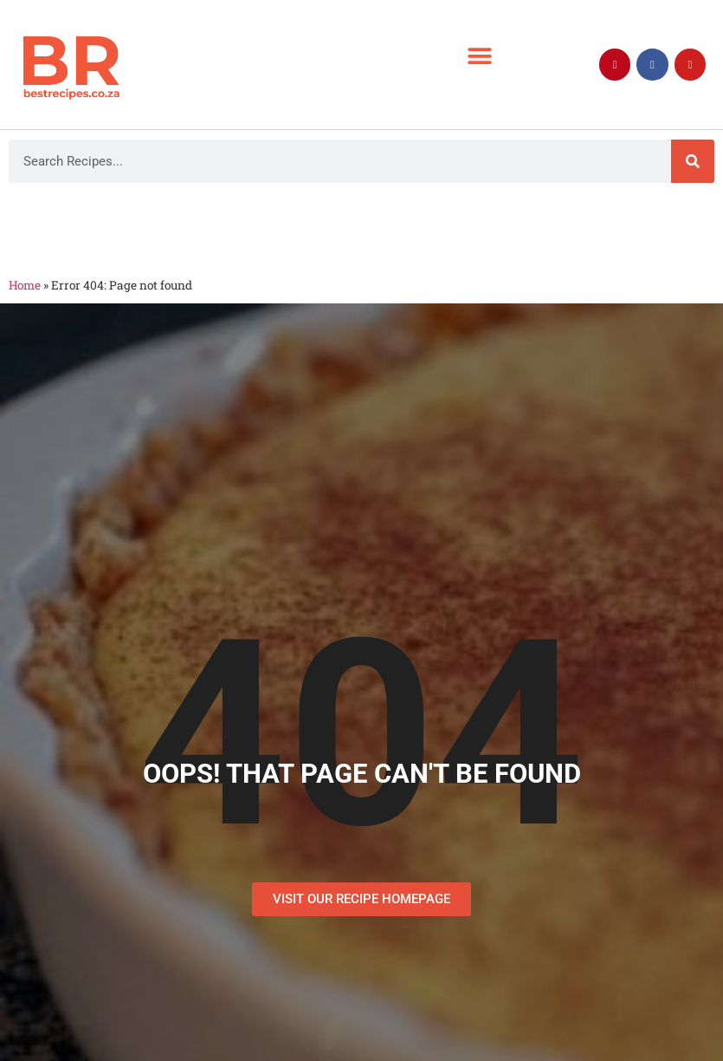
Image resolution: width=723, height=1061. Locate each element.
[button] (480, 55)
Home (25, 285)
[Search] (692, 161)
